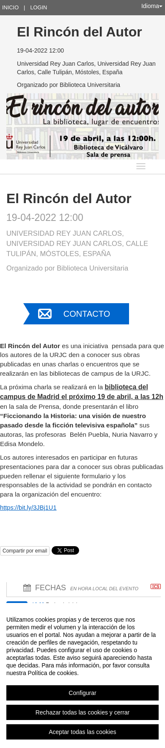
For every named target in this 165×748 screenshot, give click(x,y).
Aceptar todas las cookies (82, 731)
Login (38, 7)
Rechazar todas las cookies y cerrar (83, 712)
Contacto (86, 313)
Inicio (10, 7)
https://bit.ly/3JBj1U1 (28, 507)
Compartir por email (25, 551)
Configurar (82, 692)
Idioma (151, 6)
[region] (82, 675)
